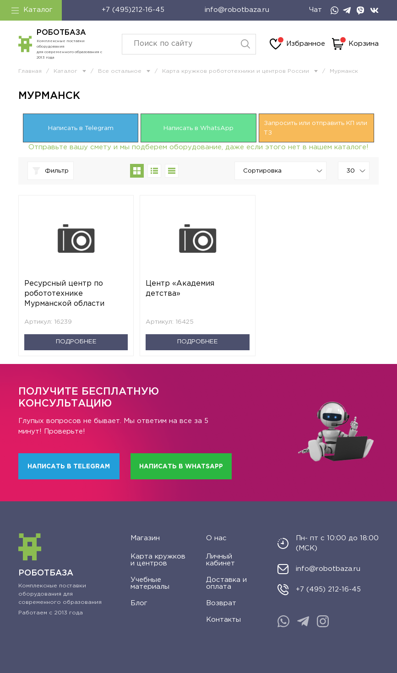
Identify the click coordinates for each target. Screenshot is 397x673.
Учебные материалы (150, 583)
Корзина (355, 44)
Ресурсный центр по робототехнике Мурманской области (64, 293)
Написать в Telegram (81, 128)
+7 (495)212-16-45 (133, 10)
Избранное (297, 44)
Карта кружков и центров (158, 560)
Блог (139, 603)
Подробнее (76, 341)
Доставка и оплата (226, 583)
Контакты (223, 620)
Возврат (221, 603)
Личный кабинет (220, 560)
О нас (216, 538)
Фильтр (51, 171)
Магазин (145, 538)
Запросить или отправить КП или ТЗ (315, 127)
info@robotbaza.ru (237, 10)
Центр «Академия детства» (180, 288)
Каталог (32, 10)
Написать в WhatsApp (198, 128)
